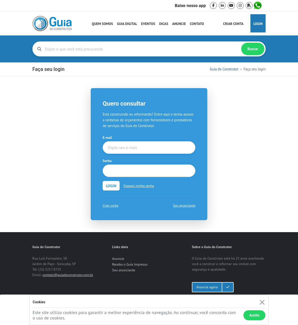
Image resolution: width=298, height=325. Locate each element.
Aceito (254, 315)
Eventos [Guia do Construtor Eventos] (148, 23)
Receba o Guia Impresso (130, 264)
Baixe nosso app (190, 5)
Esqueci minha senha (139, 185)
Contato (197, 23)
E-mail (107, 137)
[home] (52, 23)
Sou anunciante (184, 205)
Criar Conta (233, 23)
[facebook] (213, 5)
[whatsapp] (258, 5)
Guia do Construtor (224, 69)
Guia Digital (127, 23)
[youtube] (231, 5)
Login (258, 23)
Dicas (163, 23)
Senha (107, 161)
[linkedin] (222, 5)
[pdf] (249, 5)
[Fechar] (262, 302)
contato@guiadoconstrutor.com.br (67, 275)
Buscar (252, 48)
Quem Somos (102, 23)
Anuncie (179, 23)
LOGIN (111, 185)
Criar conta (110, 205)
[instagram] (240, 5)
